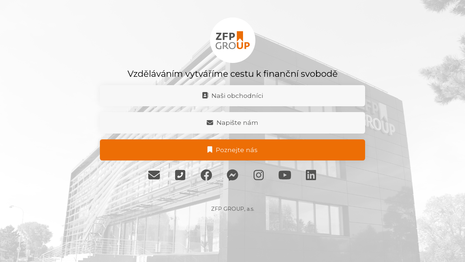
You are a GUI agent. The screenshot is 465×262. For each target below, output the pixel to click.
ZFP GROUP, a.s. (232, 209)
